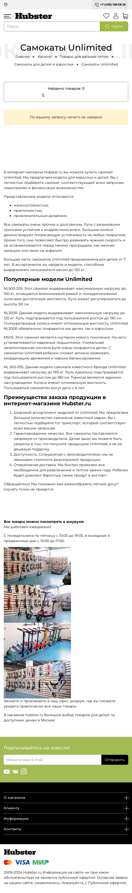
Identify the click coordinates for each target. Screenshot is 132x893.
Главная (22, 56)
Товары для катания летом (84, 56)
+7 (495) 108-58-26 (113, 4)
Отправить (115, 759)
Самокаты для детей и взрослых (43, 64)
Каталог (45, 56)
